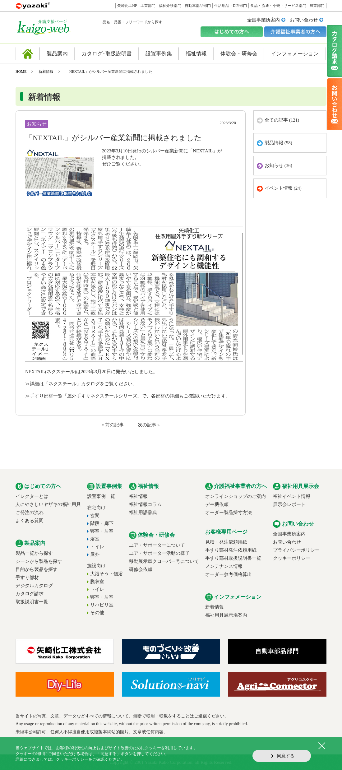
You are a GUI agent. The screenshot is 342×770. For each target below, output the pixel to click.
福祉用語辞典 (143, 512)
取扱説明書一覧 (32, 601)
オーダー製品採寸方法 (228, 512)
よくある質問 (30, 520)
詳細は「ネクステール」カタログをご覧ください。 (83, 383)
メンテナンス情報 (224, 566)
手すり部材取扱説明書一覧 (233, 558)
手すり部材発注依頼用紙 (230, 550)
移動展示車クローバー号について (164, 561)
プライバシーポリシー (296, 550)
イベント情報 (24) (283, 188)
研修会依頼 (140, 569)
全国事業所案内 (263, 19)
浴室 (94, 538)
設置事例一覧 (101, 496)
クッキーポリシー (291, 558)
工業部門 (148, 5)
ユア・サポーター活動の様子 (159, 553)
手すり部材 (27, 577)
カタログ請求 (30, 593)
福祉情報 (138, 496)
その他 (97, 612)
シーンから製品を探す (39, 561)
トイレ (97, 546)
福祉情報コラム (145, 504)
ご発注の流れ (30, 512)
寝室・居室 (101, 531)
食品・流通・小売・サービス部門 (278, 5)
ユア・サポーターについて (157, 545)
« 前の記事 (112, 424)
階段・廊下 (101, 523)
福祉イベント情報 (291, 496)
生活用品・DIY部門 (230, 5)
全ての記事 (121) (282, 120)
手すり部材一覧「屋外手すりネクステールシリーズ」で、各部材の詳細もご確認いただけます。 (130, 395)
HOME (21, 71)
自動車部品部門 (198, 5)
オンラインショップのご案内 (235, 496)
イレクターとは (32, 496)
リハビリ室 (101, 604)
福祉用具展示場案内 (226, 615)
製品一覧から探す (34, 553)
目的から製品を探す (37, 569)
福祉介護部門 (170, 5)
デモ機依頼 (217, 504)
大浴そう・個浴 (106, 573)
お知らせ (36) (278, 165)
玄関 (94, 515)
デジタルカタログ (34, 585)
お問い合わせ (304, 19)
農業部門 (317, 5)
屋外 (94, 554)
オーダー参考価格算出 (228, 574)
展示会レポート (289, 504)
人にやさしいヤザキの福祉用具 (48, 504)
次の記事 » (149, 424)
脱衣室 (97, 581)
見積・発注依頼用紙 (226, 542)
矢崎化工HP (127, 5)
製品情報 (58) (278, 142)
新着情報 (46, 71)
